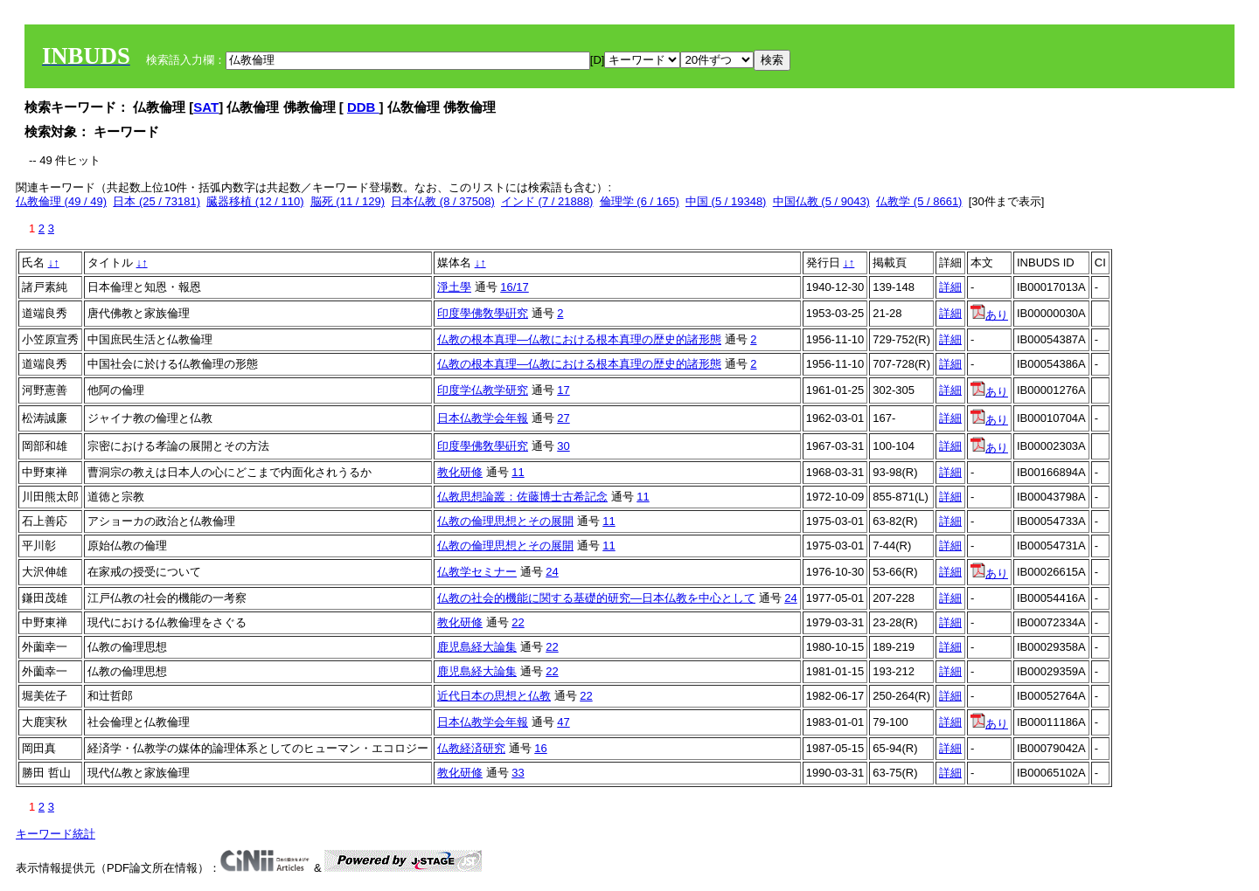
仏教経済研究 (471, 748)
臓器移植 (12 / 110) (254, 201)
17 (563, 390)
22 (517, 622)
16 (540, 748)
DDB (363, 107)
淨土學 (454, 287)
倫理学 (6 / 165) (639, 201)
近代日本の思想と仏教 (494, 695)
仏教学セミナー (477, 571)
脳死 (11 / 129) (347, 201)
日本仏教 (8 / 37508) (443, 201)
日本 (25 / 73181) (156, 201)
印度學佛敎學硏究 (482, 313)
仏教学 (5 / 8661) (919, 201)
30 (563, 445)
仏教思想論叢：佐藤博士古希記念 (522, 496)
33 (517, 772)
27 (563, 418)
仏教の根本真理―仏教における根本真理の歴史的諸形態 (579, 339)
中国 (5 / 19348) (726, 201)
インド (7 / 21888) (547, 201)
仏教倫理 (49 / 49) (61, 201)
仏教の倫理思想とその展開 (505, 521)
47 (563, 722)
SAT (206, 107)
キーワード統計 (55, 833)
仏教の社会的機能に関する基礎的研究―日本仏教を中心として (596, 597)
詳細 (950, 287)
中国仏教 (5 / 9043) (821, 201)
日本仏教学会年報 (482, 418)
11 (517, 472)
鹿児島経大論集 (477, 646)
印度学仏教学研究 (482, 390)
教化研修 (460, 472)
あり (989, 314)
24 (552, 571)
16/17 (514, 287)
